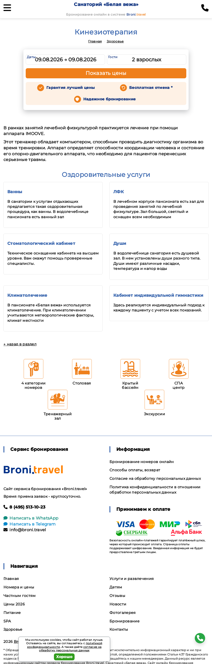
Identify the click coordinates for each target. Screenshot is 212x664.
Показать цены (106, 73)
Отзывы (117, 595)
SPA (7, 621)
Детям (115, 587)
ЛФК (118, 191)
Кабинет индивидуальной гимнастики (158, 295)
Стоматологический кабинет (41, 243)
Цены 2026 (14, 604)
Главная (95, 41)
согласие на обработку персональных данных (70, 648)
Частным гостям (19, 595)
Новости (117, 604)
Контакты (118, 629)
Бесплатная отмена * (151, 87)
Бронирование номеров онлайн (141, 462)
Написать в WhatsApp (30, 518)
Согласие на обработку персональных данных (155, 478)
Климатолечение (27, 295)
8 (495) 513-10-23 (24, 507)
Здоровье (115, 41)
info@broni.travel (24, 529)
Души (119, 243)
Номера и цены (18, 587)
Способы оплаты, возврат (134, 470)
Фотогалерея (122, 612)
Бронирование (124, 621)
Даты (31, 57)
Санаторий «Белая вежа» (106, 4)
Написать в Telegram (29, 524)
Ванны (14, 191)
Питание (12, 612)
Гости (113, 57)
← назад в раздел (19, 344)
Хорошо (64, 657)
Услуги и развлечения (131, 578)
